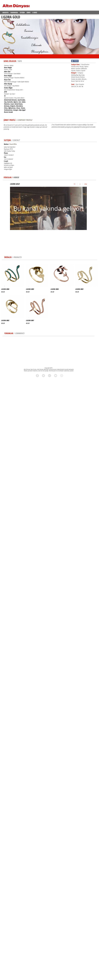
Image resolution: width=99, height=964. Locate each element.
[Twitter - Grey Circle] (43, 375)
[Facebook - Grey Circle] (37, 375)
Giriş (85, 184)
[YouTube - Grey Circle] (55, 375)
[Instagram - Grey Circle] (61, 375)
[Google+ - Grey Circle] (49, 375)
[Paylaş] (74, 184)
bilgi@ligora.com (8, 163)
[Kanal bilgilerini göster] (80, 184)
